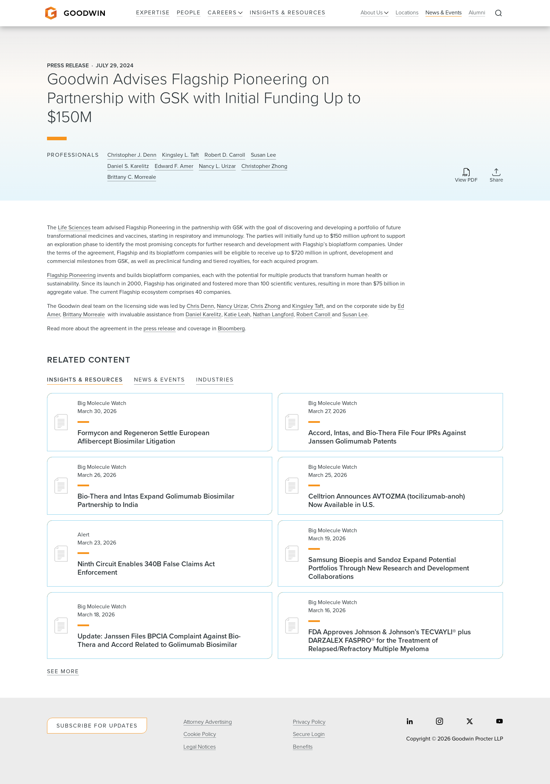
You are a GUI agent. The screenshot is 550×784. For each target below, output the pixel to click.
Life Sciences (74, 227)
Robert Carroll (314, 314)
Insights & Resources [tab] (85, 380)
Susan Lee (263, 155)
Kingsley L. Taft (180, 155)
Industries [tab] (215, 380)
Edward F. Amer (174, 166)
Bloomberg (231, 328)
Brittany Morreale (84, 314)
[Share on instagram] (439, 722)
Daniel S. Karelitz (128, 166)
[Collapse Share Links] (496, 175)
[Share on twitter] (469, 722)
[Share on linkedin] (409, 722)
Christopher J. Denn (131, 155)
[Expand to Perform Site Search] (498, 13)
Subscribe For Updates (97, 726)
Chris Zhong (265, 306)
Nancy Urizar (232, 306)
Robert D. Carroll (224, 155)
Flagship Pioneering (71, 275)
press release (159, 328)
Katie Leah (237, 314)
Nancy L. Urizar (217, 166)
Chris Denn (200, 306)
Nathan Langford (273, 314)
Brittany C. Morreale (131, 177)
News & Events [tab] (159, 380)
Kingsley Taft (307, 306)
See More (63, 671)
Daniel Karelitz (203, 314)
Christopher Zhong (264, 166)
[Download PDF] (466, 176)
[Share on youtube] (499, 722)
